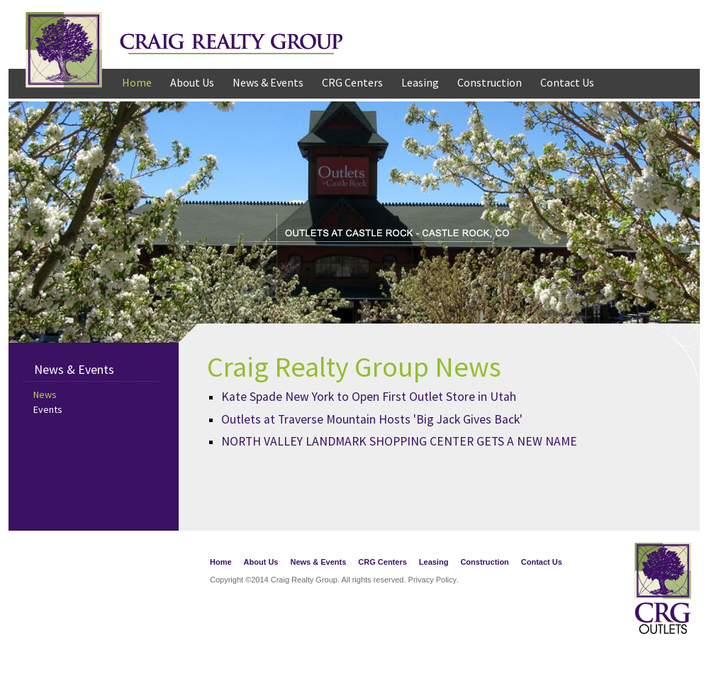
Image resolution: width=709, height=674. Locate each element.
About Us (192, 82)
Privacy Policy (432, 579)
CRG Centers (352, 82)
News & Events (268, 82)
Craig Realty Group (184, 40)
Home (137, 82)
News (45, 394)
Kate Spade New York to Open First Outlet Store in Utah (368, 396)
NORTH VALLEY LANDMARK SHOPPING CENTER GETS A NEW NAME (399, 441)
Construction (489, 82)
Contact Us (567, 82)
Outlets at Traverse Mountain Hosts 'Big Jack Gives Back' (372, 419)
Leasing (420, 82)
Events (47, 409)
